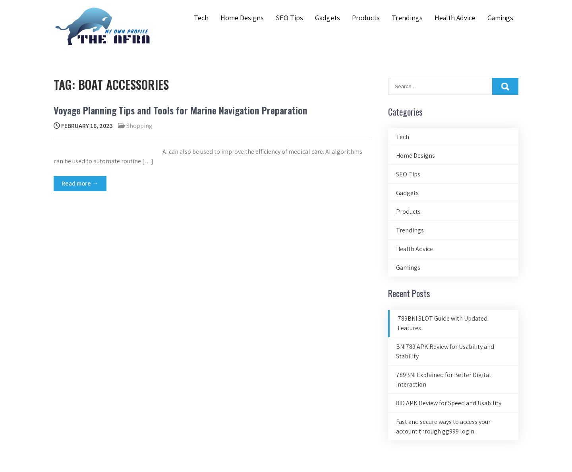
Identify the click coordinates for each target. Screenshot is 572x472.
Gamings (500, 17)
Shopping (139, 126)
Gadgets (327, 17)
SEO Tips (289, 17)
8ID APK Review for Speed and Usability (448, 403)
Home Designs (242, 17)
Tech (201, 17)
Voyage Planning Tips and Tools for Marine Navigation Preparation (180, 110)
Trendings (407, 17)
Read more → (80, 183)
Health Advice (455, 17)
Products (366, 17)
